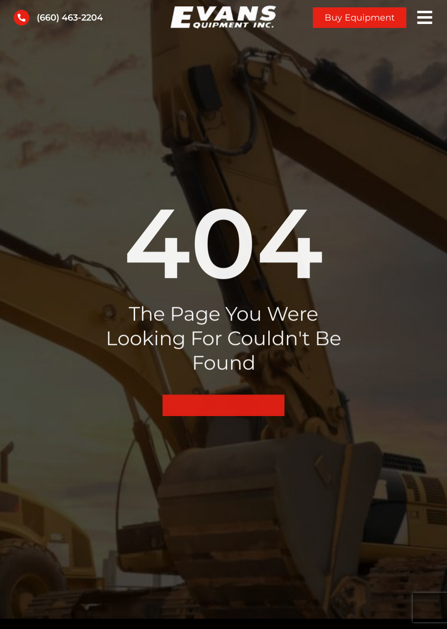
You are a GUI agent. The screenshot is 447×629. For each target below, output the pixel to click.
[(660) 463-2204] (21, 17)
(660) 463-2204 (70, 17)
